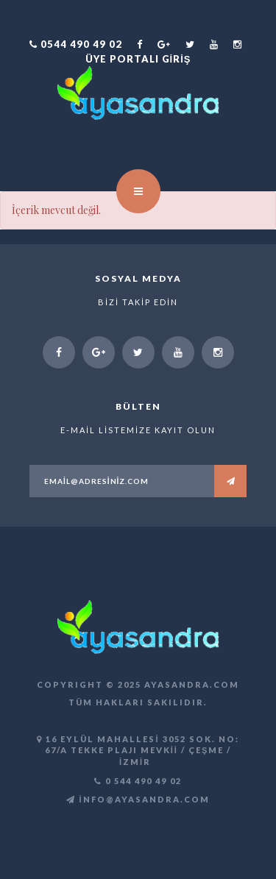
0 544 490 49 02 (138, 781)
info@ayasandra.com (137, 799)
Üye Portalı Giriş (138, 59)
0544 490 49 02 (75, 44)
